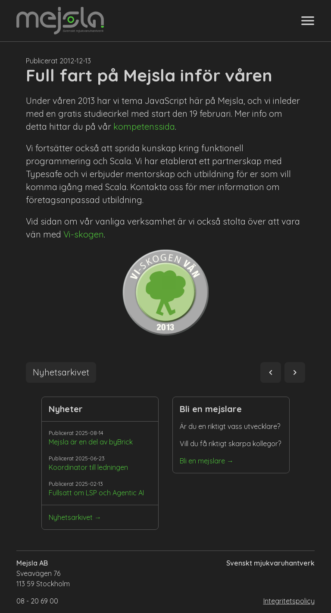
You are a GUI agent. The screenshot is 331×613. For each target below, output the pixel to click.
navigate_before (270, 372)
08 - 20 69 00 (37, 601)
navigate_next (295, 372)
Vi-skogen (83, 234)
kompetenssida (144, 126)
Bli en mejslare (202, 461)
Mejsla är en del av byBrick (91, 442)
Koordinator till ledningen (88, 467)
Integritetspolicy (289, 601)
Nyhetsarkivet (71, 517)
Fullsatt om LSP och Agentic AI (96, 492)
